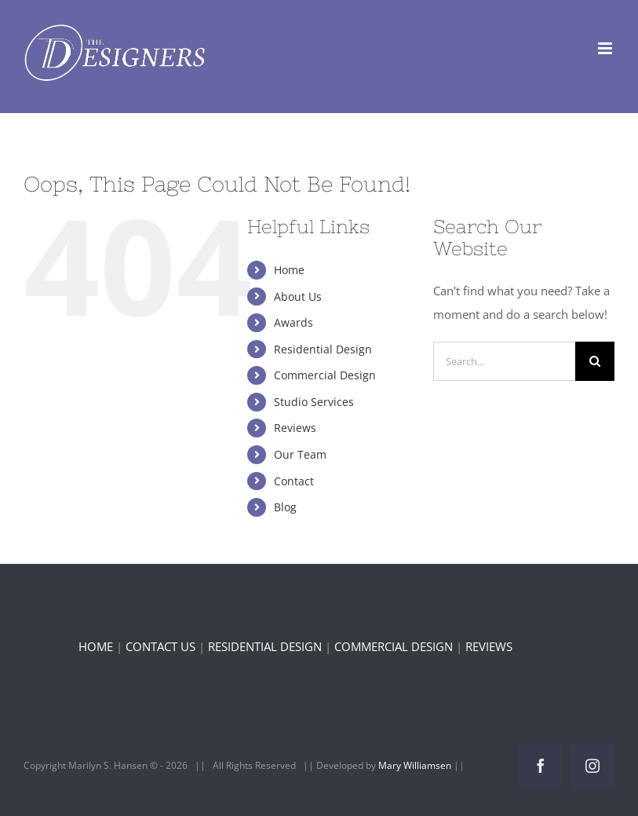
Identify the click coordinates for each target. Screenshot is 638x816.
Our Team (300, 454)
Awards (293, 322)
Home (289, 269)
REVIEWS (488, 646)
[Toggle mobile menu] (606, 48)
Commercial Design (325, 375)
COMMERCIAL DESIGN (393, 646)
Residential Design (323, 349)
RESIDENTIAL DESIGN (265, 646)
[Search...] (504, 361)
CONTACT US (160, 646)
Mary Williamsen (416, 765)
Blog (285, 506)
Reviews (295, 427)
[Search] (594, 361)
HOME (95, 646)
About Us (298, 296)
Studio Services (314, 401)
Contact (294, 481)
